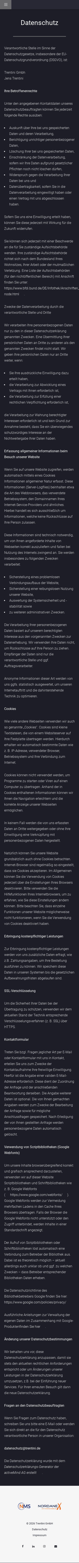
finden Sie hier (29, 1327)
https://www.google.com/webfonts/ (36, 1195)
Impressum (39, 1535)
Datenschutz (39, 1529)
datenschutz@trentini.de (22, 1448)
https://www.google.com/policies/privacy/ (35, 1302)
